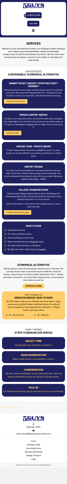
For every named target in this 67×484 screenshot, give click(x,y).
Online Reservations (10, 408)
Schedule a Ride (33, 445)
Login (33, 459)
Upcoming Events (33, 448)
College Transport (33, 455)
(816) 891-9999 (33, 427)
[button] (33, 24)
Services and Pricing (33, 452)
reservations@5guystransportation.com (33, 434)
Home (33, 441)
